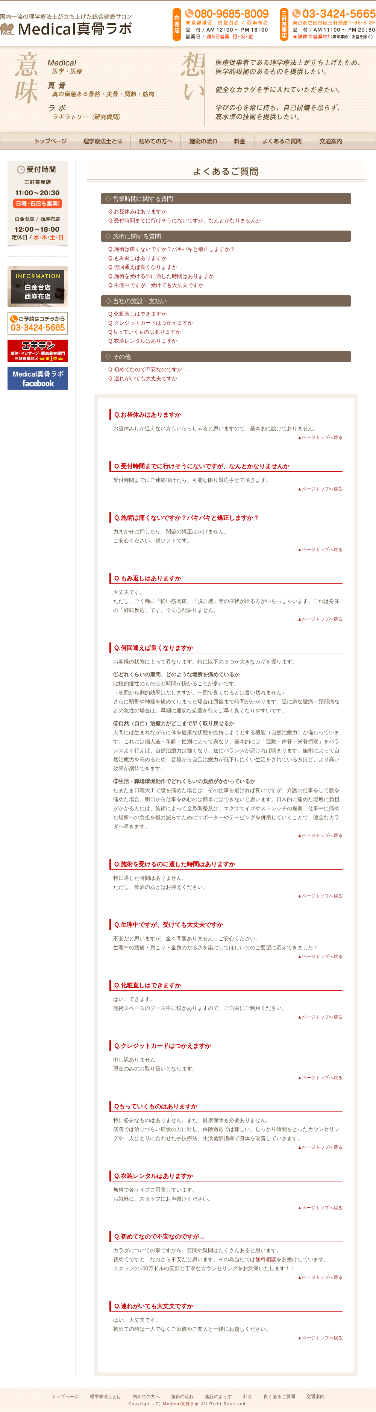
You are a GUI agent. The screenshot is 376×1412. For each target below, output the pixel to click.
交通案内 (315, 1396)
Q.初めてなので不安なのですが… (148, 369)
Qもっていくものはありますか (144, 332)
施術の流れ (182, 1396)
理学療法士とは (105, 1396)
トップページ (65, 1396)
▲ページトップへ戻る (320, 437)
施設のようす (218, 1396)
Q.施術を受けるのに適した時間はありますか (161, 276)
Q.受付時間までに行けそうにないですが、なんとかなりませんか (184, 220)
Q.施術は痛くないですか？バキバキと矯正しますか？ (171, 249)
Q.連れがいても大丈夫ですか (142, 378)
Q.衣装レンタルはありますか (142, 341)
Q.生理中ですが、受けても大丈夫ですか (155, 285)
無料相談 (265, 1259)
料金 (247, 1396)
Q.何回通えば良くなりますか (142, 267)
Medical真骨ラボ (181, 1404)
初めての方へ (146, 1396)
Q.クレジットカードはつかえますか (150, 323)
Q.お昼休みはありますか (137, 211)
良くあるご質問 (279, 1396)
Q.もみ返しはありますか (137, 258)
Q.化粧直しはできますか (137, 314)
